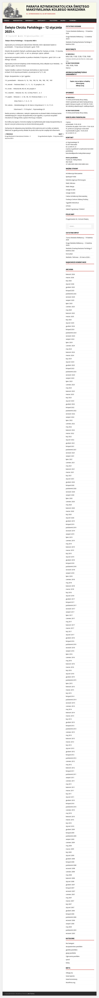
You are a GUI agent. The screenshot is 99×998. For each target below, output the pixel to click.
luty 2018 (69, 592)
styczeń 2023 (70, 401)
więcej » (68, 68)
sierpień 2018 (70, 573)
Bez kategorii (70, 943)
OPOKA (68, 206)
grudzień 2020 (70, 482)
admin (21, 36)
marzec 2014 (70, 716)
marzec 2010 (70, 820)
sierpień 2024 (70, 339)
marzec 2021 (70, 472)
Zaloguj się (69, 973)
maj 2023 (69, 388)
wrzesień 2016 (70, 648)
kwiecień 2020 (70, 508)
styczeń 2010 (70, 826)
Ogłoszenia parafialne (32, 36)
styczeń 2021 (70, 479)
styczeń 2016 (70, 674)
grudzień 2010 (70, 800)
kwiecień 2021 (70, 469)
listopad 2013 (70, 725)
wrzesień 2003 (70, 933)
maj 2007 (69, 898)
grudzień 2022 (70, 404)
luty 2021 (69, 475)
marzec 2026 (70, 277)
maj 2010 (69, 813)
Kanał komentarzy (71, 979)
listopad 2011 (70, 771)
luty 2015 (69, 693)
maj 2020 (69, 505)
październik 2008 (71, 865)
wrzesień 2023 (70, 375)
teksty (68, 963)
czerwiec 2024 (70, 346)
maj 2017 (69, 622)
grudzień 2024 (70, 326)
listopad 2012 (70, 755)
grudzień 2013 (70, 722)
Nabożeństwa (17, 20)
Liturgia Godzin (70, 193)
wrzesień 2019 (70, 531)
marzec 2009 (70, 849)
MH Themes (31, 993)
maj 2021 (69, 466)
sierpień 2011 (70, 777)
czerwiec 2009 (70, 842)
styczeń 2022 (70, 440)
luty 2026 (69, 281)
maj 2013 (69, 735)
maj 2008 (69, 875)
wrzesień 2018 (70, 570)
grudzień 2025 (70, 287)
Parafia (6, 20)
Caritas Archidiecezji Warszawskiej (76, 196)
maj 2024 (69, 349)
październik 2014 (71, 700)
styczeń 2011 (70, 797)
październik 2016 (71, 644)
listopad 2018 (70, 563)
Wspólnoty (41, 20)
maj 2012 (69, 764)
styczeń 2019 (70, 557)
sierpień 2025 (70, 300)
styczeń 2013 (70, 748)
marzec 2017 (70, 628)
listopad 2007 (70, 888)
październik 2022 (71, 411)
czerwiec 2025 (70, 307)
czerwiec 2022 (70, 424)
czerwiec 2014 (70, 706)
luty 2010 (69, 823)
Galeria (62, 20)
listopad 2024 (70, 329)
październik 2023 (71, 372)
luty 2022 (69, 436)
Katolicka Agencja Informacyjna (76, 180)
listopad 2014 (70, 696)
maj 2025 (69, 310)
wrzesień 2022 (70, 414)
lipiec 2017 (69, 615)
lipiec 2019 (69, 537)
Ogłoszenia (53, 20)
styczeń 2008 (70, 881)
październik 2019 (71, 527)
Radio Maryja (70, 186)
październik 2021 (71, 450)
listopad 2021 (70, 446)
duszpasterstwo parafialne (74, 946)
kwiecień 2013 (70, 738)
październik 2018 (71, 566)
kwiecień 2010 (70, 816)
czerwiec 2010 (70, 810)
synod (68, 959)
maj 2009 (69, 846)
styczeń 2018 (70, 596)
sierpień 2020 (70, 495)
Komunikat (69, 254)
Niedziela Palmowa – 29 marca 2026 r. (78, 257)
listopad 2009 (70, 833)
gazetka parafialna (71, 950)
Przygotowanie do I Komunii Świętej (77, 219)
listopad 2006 (70, 914)
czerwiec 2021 (70, 462)
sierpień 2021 (70, 456)
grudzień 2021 (70, 443)
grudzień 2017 (70, 599)
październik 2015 (71, 680)
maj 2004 (69, 927)
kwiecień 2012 (70, 768)
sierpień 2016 (70, 651)
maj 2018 (69, 583)
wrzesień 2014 (70, 703)
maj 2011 (69, 784)
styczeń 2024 (70, 362)
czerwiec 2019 (70, 540)
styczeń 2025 (70, 323)
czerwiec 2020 (70, 501)
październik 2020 (71, 488)
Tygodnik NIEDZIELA (72, 203)
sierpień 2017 (70, 612)
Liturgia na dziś (70, 190)
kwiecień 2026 (70, 274)
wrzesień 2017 (70, 609)
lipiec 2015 (69, 683)
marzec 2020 (70, 511)
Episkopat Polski (71, 177)
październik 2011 (71, 774)
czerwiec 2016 (70, 657)
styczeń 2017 (70, 635)
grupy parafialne (71, 953)
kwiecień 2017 (70, 625)
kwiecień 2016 (70, 664)
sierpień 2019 (70, 534)
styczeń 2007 (70, 907)
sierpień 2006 (70, 924)
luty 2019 (69, 553)
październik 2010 (71, 807)
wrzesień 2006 (70, 920)
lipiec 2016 (69, 654)
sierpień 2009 (70, 839)
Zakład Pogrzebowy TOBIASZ (75, 209)
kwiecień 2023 (70, 391)
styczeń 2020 (70, 518)
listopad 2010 (70, 803)
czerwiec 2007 (70, 894)
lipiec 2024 (69, 342)
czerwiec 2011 (70, 781)
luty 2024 (69, 359)
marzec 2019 (70, 550)
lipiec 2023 (69, 381)
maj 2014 (69, 709)
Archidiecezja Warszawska (74, 173)
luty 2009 (69, 852)
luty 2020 (69, 514)
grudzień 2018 (70, 560)
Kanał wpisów (70, 976)
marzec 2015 (70, 690)
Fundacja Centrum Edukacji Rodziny (77, 199)
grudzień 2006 (70, 911)
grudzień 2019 (70, 521)
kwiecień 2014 (70, 712)
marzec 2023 (70, 394)
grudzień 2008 (70, 859)
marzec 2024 (70, 355)
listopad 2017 (70, 602)
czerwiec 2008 (70, 872)
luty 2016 (69, 670)
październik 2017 (71, 605)
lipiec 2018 (69, 576)
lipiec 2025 (69, 303)
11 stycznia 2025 (12, 36)
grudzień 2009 (70, 829)
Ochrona (73, 20)
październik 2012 (71, 758)
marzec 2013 (70, 742)
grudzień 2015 (70, 677)
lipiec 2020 (69, 498)
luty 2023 (69, 397)
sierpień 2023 (70, 378)
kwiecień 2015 (70, 687)
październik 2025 (71, 294)
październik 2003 (71, 930)
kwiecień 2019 (70, 547)
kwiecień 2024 (70, 352)
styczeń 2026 (70, 284)
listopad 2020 (70, 485)
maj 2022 (69, 427)
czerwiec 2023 (70, 385)
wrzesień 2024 (70, 336)
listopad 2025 (70, 290)
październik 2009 (71, 836)
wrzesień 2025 (70, 297)
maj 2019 (69, 544)
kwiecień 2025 (70, 313)
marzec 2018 (70, 589)
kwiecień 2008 (70, 878)
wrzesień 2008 (70, 868)
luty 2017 (69, 631)
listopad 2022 (70, 407)
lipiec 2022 (69, 420)
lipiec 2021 (69, 459)
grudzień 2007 (70, 885)
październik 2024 (71, 333)
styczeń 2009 (70, 855)
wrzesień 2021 (70, 453)
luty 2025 (69, 320)
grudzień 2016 (70, 638)
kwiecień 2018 (70, 586)
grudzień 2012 (70, 751)
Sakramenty (29, 20)
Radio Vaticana (70, 183)
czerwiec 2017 (70, 618)
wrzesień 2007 (70, 891)
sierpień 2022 (70, 417)
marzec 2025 (70, 316)
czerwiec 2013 (70, 732)
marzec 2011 (70, 790)
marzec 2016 (70, 667)
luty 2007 (69, 904)
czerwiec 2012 (70, 761)
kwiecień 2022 (70, 430)
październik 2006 (71, 917)
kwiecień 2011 (70, 787)
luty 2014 (69, 719)
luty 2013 (69, 745)
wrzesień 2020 (70, 492)
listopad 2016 (70, 641)
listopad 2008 (70, 862)
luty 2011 (69, 794)
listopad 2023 (70, 368)
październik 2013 (71, 729)
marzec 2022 (70, 433)
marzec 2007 (70, 901)
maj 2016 (69, 661)
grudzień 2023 (70, 365)
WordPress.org (70, 982)
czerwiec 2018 (70, 579)
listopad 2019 (70, 524)
